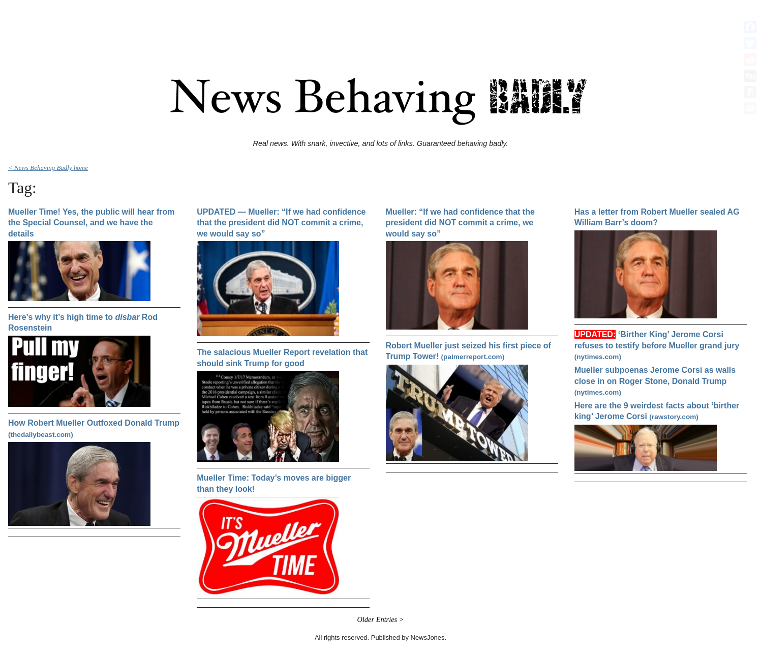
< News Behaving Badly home (48, 167)
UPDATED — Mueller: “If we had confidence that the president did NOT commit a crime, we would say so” (281, 223)
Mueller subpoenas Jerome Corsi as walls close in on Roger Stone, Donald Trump (655, 381)
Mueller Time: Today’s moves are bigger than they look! (274, 483)
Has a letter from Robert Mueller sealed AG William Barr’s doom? (657, 217)
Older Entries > (380, 619)
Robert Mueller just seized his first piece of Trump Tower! (468, 351)
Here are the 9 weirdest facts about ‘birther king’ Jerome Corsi (657, 411)
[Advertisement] (381, 27)
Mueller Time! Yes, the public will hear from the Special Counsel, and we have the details (91, 223)
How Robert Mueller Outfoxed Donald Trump (93, 428)
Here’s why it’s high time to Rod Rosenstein (83, 323)
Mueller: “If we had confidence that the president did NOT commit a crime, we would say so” (460, 223)
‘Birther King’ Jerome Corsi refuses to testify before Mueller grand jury (657, 345)
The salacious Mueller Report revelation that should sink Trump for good (282, 358)
